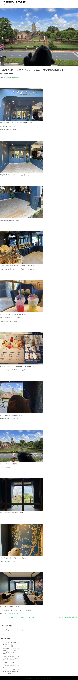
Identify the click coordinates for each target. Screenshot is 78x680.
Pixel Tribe (48, 678)
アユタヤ (8, 613)
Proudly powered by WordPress (31, 678)
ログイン (15, 630)
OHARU (16, 77)
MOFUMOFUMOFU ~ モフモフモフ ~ (13, 2)
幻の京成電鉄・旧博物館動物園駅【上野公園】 (66, 617)
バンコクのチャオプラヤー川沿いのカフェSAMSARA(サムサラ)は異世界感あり (11, 671)
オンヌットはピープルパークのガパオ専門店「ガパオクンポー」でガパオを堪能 (11, 644)
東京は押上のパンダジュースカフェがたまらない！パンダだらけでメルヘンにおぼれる (11, 658)
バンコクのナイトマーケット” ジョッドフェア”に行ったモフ (19, 617)
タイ (17, 613)
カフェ (13, 613)
